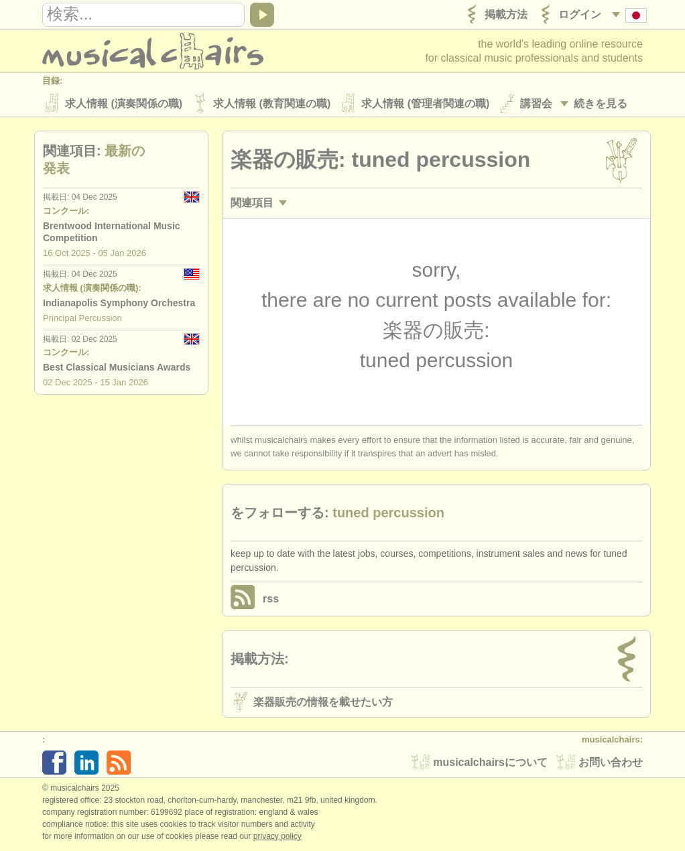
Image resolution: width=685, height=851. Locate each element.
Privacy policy (277, 837)
